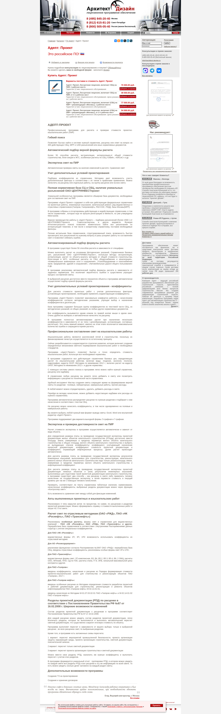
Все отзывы (134, 698)
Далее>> (174, 306)
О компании (50, 32)
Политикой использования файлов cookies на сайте (77, 708)
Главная (51, 41)
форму (106, 70)
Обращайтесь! (114, 68)
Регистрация (169, 40)
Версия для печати (84, 62)
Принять (157, 705)
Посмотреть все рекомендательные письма (160, 171)
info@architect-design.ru (151, 60)
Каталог (70, 32)
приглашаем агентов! (167, 702)
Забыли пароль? (170, 46)
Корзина (110, 32)
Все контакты (147, 76)
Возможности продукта (111, 62)
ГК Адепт (70, 41)
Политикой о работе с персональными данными (125, 706)
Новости (90, 32)
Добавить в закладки (58, 62)
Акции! (130, 32)
